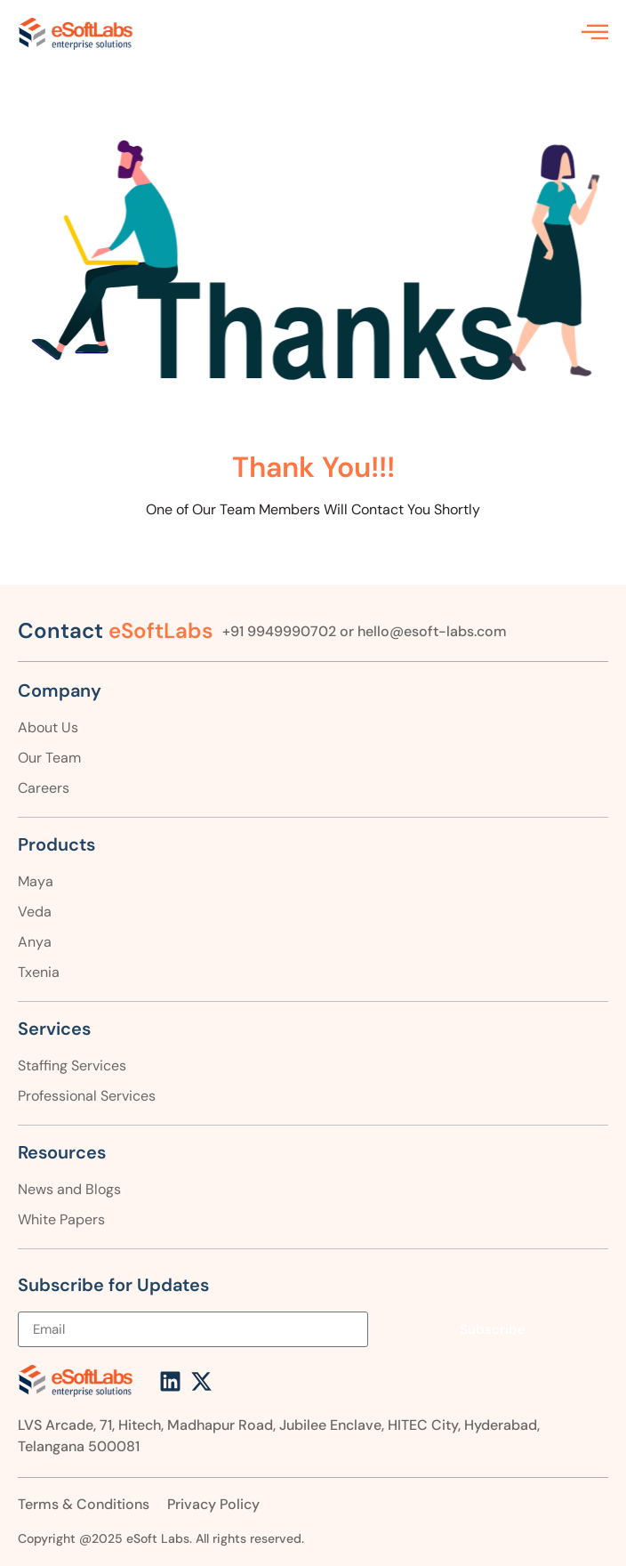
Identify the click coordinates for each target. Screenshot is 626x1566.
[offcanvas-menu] (595, 32)
